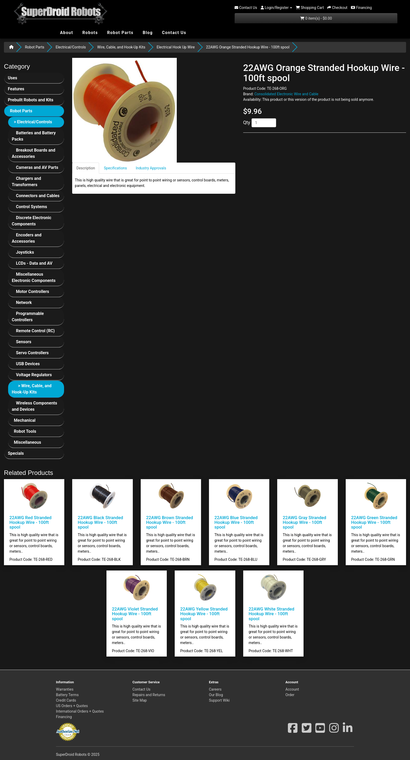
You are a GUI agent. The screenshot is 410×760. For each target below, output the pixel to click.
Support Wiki (219, 700)
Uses (12, 77)
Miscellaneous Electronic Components (33, 277)
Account (292, 689)
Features (16, 88)
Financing (64, 717)
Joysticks (25, 252)
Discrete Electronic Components (31, 220)
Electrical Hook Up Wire (176, 47)
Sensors (23, 341)
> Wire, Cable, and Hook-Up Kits (32, 389)
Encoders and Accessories (27, 238)
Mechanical (25, 420)
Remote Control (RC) (35, 330)
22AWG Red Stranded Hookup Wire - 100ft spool (30, 522)
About (66, 32)
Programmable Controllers (28, 316)
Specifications (115, 168)
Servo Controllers (32, 352)
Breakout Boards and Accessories (33, 153)
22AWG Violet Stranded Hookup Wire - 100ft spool (135, 613)
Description (85, 168)
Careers (215, 689)
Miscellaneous (27, 442)
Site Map (140, 700)
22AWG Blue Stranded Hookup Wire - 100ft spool (236, 522)
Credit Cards (66, 700)
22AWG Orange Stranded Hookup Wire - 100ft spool (247, 47)
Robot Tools (25, 431)
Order (290, 695)
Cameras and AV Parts (37, 167)
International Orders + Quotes (80, 711)
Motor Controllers (32, 291)
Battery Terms (67, 695)
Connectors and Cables (37, 195)
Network (24, 302)
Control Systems (31, 206)
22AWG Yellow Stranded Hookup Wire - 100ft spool (203, 613)
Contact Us (173, 32)
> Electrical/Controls (33, 121)
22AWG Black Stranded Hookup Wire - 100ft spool (100, 522)
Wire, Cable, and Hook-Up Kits (121, 47)
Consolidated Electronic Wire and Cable (286, 94)
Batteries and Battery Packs (34, 136)
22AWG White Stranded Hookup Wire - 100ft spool (271, 613)
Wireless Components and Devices (34, 406)
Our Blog (216, 695)
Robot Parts (119, 32)
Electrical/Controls (71, 47)
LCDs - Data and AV (34, 263)
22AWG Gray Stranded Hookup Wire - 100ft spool (304, 522)
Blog (147, 32)
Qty (246, 122)
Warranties (64, 689)
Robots (89, 32)
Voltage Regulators (34, 374)
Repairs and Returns (149, 695)
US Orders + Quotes (72, 706)
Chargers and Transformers (26, 181)
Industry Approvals (151, 168)
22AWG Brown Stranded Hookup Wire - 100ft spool (169, 522)
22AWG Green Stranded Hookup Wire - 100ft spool (374, 522)
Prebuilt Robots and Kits (30, 99)
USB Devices (28, 363)
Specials (16, 453)
